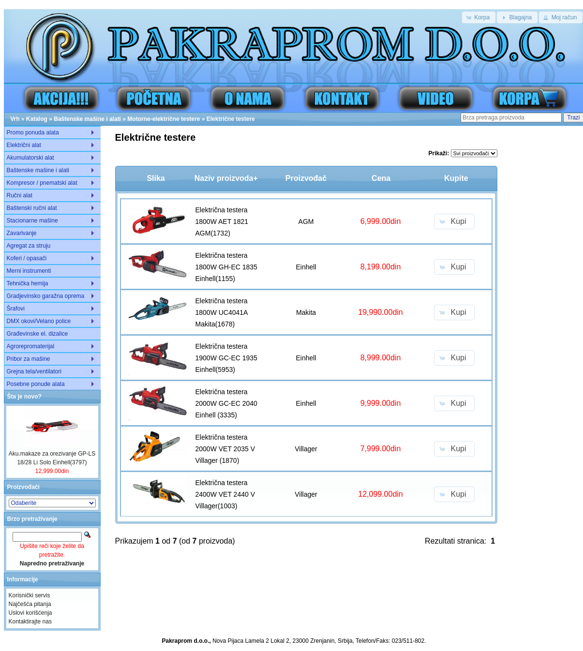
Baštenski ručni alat (32, 208)
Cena (381, 178)
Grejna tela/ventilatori (34, 371)
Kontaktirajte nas (30, 621)
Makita (306, 312)
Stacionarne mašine (32, 220)
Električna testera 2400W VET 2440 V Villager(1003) (225, 494)
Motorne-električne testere (163, 119)
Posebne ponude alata (36, 384)
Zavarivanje (22, 233)
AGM (306, 221)
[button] (479, 17)
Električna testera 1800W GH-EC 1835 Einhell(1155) (226, 267)
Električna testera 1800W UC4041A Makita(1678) (221, 312)
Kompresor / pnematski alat (42, 182)
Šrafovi (16, 308)
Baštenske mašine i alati (87, 119)
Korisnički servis (29, 595)
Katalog (36, 119)
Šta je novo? (24, 396)
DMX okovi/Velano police (39, 321)
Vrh (14, 119)
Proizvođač (306, 178)
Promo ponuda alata (33, 132)
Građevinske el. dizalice (37, 333)
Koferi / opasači (27, 258)
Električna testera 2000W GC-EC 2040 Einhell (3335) (226, 403)
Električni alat (24, 145)
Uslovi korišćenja (30, 612)
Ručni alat (19, 195)
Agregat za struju (29, 245)
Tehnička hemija (27, 283)
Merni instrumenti (29, 270)
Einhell (306, 267)
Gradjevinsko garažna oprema (46, 296)
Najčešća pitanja (30, 604)
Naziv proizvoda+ (226, 178)
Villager (306, 449)
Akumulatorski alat (30, 157)
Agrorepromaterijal (31, 346)
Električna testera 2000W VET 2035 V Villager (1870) (225, 448)
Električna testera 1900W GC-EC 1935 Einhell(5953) (226, 357)
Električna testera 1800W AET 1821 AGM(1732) (221, 221)
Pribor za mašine (28, 358)
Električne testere (231, 119)
